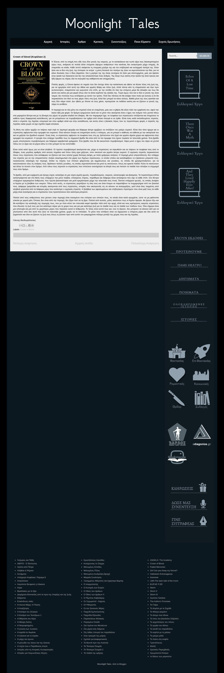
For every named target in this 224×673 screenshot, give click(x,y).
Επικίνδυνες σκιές (25, 601)
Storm (153, 587)
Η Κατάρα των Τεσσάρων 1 (29, 615)
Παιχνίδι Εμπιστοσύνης (94, 612)
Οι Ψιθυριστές (90, 605)
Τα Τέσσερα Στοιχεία (93, 646)
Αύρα (19, 587)
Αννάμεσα (21, 574)
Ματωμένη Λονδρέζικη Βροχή (97, 574)
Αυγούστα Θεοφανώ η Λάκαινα (31, 584)
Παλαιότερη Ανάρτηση (145, 243)
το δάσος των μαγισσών (161, 656)
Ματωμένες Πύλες (92, 570)
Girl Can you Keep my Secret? (163, 570)
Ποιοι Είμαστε (142, 41)
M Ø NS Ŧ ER (156, 584)
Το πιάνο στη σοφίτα (159, 639)
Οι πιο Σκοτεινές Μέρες (94, 608)
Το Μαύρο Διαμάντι (158, 612)
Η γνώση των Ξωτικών (27, 629)
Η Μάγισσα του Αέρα (26, 618)
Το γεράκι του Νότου (159, 625)
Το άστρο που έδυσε (159, 615)
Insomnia (154, 577)
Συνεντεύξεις (118, 41)
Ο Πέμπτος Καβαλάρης (94, 598)
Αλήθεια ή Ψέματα (25, 570)
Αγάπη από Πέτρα (25, 567)
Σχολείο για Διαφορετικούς (95, 639)
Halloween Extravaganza (161, 574)
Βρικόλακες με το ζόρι (26, 591)
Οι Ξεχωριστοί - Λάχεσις (94, 601)
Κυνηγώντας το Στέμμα (94, 563)
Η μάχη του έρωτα (25, 639)
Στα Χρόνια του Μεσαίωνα (95, 625)
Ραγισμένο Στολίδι (92, 622)
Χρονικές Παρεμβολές (160, 649)
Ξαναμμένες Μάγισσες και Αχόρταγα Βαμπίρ (103, 581)
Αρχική (48, 41)
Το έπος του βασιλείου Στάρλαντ (164, 618)
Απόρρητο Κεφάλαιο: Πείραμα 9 (31, 577)
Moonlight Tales (112, 23)
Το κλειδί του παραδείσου (161, 629)
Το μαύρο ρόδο (157, 636)
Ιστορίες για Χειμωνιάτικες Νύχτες (32, 653)
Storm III (154, 594)
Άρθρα (82, 41)
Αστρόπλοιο (22, 581)
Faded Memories (157, 567)
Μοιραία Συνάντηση (92, 577)
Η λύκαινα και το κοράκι (27, 636)
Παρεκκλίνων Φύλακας (94, 618)
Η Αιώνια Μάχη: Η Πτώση (28, 605)
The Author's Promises (160, 601)
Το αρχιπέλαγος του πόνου (162, 622)
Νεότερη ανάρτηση (25, 243)
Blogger (122, 664)
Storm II (153, 591)
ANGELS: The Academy (161, 560)
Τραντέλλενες (156, 643)
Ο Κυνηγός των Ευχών (94, 587)
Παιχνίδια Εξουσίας (92, 615)
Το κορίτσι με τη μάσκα (160, 632)
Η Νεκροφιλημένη (25, 625)
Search (204, 56)
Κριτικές (98, 41)
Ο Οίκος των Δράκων (93, 591)
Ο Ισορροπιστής (91, 584)
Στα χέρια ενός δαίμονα (94, 629)
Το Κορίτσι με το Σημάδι (160, 608)
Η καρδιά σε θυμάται (26, 632)
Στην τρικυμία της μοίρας (95, 636)
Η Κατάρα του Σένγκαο (27, 612)
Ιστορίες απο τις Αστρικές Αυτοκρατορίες (35, 649)
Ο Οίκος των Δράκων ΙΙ (94, 594)
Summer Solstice (157, 598)
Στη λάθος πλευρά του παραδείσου (99, 632)
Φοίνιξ (153, 646)
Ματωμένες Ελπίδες (93, 567)
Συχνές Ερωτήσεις (169, 41)
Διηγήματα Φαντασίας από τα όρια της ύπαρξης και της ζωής (44, 594)
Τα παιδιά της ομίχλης (93, 653)
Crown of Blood (27, 229)
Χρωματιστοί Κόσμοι (159, 653)
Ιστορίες (65, 41)
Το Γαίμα (154, 605)
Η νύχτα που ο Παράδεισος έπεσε (32, 646)
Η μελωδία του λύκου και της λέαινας (33, 643)
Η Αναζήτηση (23, 608)
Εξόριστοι (21, 598)
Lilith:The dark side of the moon (164, 581)
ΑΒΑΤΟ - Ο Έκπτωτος (27, 563)
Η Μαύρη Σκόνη (24, 622)
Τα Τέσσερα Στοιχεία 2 (93, 649)
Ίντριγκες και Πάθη (25, 560)
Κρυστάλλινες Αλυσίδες (94, 560)
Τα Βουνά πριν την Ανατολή (96, 643)
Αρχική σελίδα (84, 243)
